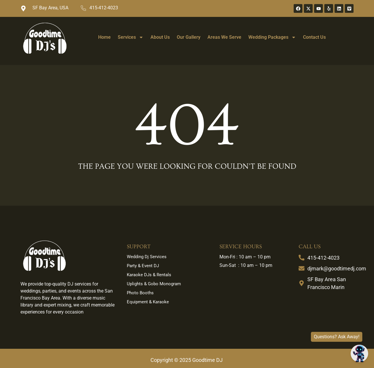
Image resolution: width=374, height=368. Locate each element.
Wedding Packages (272, 37)
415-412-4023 (103, 7)
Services (130, 37)
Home (104, 37)
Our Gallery (188, 37)
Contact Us (314, 37)
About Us (160, 37)
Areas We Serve (224, 37)
